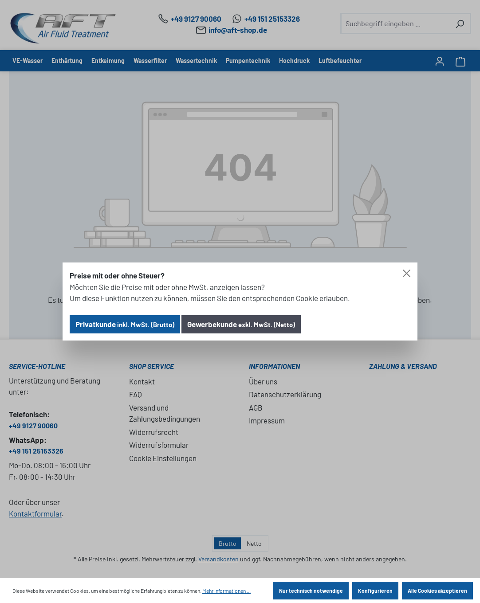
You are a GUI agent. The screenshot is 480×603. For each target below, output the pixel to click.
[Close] (406, 273)
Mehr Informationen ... (226, 590)
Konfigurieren (375, 590)
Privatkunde (124, 324)
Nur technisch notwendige (311, 590)
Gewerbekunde (241, 324)
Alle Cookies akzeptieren (437, 590)
